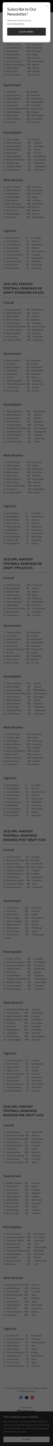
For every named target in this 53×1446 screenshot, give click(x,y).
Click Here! (26, 32)
